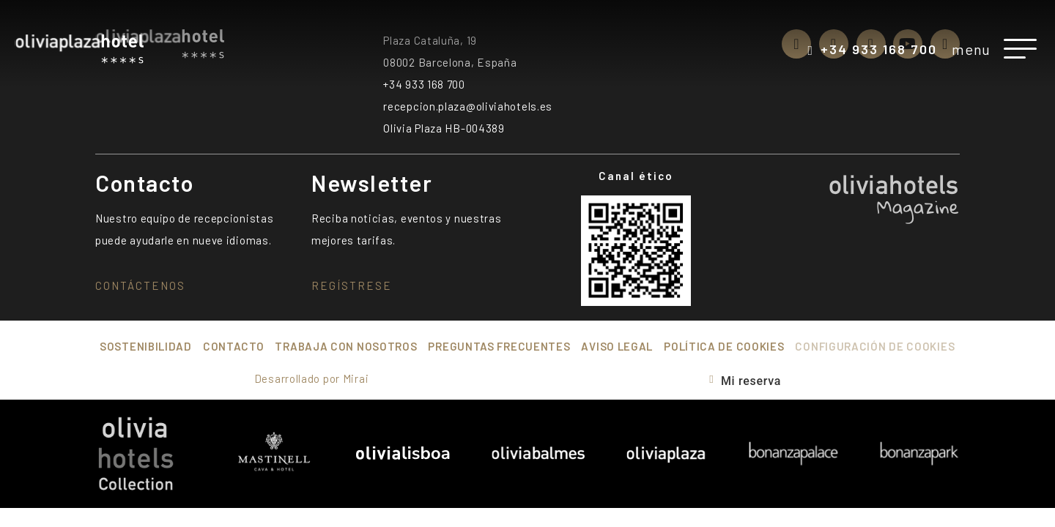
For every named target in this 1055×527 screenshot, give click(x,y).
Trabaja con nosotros (346, 346)
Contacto (233, 346)
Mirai (356, 378)
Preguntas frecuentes (499, 346)
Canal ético (636, 175)
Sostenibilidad (146, 346)
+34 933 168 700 (879, 49)
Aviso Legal (617, 346)
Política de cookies (724, 346)
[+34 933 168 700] (810, 50)
